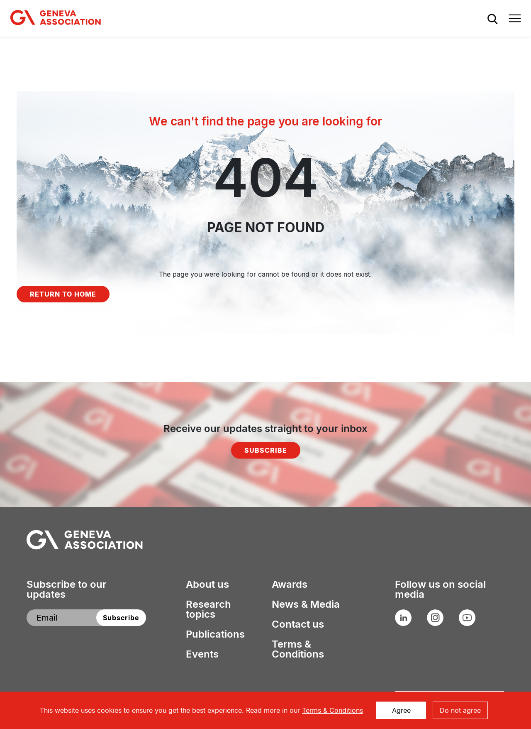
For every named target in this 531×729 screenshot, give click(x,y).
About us (207, 584)
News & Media (306, 604)
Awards (289, 584)
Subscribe (265, 450)
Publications (215, 634)
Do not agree (460, 710)
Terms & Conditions (298, 649)
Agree (401, 710)
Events (202, 654)
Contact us (298, 624)
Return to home (63, 294)
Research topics (208, 609)
